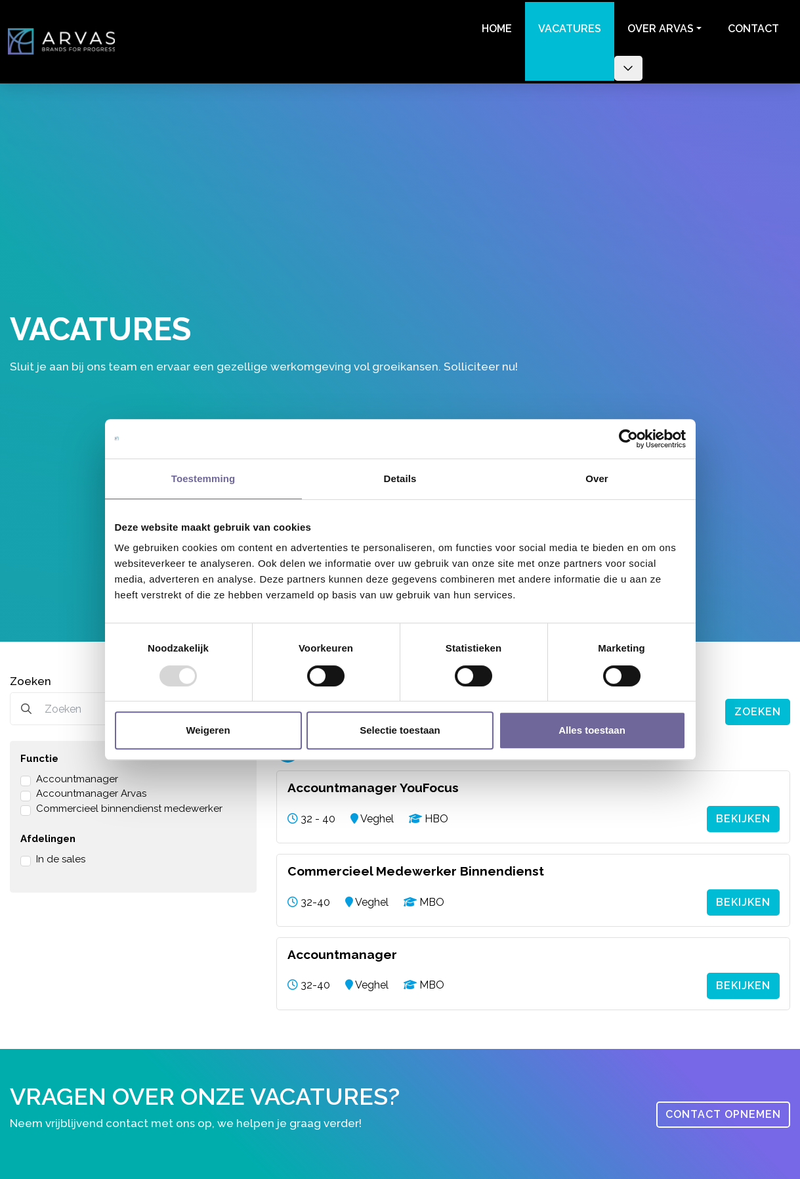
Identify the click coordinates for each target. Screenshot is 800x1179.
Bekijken (743, 813)
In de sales (60, 854)
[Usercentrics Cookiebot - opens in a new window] (628, 439)
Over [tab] (596, 478)
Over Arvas (658, 26)
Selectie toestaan (400, 730)
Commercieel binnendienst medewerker (129, 804)
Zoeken (30, 676)
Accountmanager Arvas (91, 789)
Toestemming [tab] (203, 478)
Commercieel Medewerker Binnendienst (415, 866)
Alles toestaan (591, 730)
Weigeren (208, 730)
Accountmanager (77, 774)
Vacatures (567, 26)
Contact (751, 26)
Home (495, 26)
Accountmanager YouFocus (373, 783)
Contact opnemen (723, 1107)
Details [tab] (400, 478)
